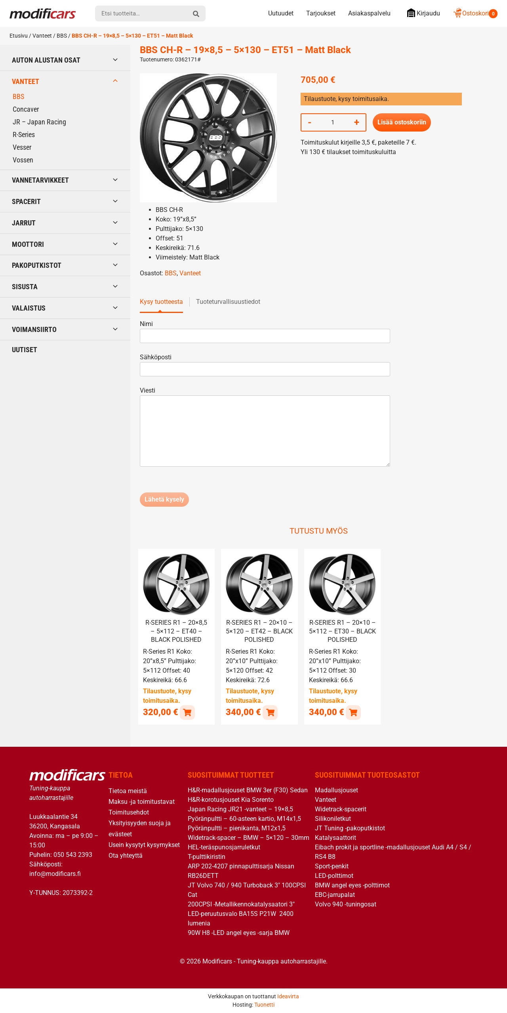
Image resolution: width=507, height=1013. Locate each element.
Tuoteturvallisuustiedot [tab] (228, 301)
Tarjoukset (320, 13)
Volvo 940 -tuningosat (345, 904)
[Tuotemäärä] (333, 122)
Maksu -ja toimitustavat (142, 801)
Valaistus (29, 308)
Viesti (265, 427)
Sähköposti (265, 363)
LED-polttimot (334, 875)
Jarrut (24, 223)
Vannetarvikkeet (40, 180)
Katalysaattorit (335, 837)
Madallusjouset (336, 790)
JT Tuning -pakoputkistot (350, 828)
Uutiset (24, 349)
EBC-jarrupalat (335, 894)
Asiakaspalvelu (369, 13)
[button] (187, 711)
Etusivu (19, 35)
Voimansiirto (34, 329)
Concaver (26, 109)
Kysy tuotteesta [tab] (161, 301)
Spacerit (26, 201)
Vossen (23, 160)
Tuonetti (264, 1004)
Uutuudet (281, 13)
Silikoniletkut (333, 818)
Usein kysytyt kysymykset (144, 844)
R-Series (24, 134)
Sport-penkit (332, 866)
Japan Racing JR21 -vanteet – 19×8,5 (240, 809)
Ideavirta (288, 996)
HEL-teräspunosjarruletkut (224, 847)
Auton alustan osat (46, 60)
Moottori (28, 244)
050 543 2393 (72, 854)
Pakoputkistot (36, 265)
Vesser (22, 147)
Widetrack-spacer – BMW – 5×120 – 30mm (248, 837)
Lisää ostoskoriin (401, 122)
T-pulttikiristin (206, 856)
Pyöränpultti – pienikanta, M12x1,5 (237, 828)
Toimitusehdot (129, 812)
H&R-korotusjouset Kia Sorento (231, 799)
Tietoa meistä (128, 790)
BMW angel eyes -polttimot (352, 885)
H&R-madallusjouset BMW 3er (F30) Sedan (248, 790)
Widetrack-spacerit (340, 809)
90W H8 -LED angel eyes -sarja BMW (239, 932)
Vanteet (42, 35)
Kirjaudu (421, 13)
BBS (62, 35)
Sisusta (25, 286)
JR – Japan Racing (39, 122)
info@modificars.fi (55, 873)
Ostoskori (475, 13)
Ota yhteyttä (126, 855)
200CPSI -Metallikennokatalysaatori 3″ (241, 904)
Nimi (265, 330)
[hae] (196, 13)
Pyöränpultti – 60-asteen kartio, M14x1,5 (244, 818)
